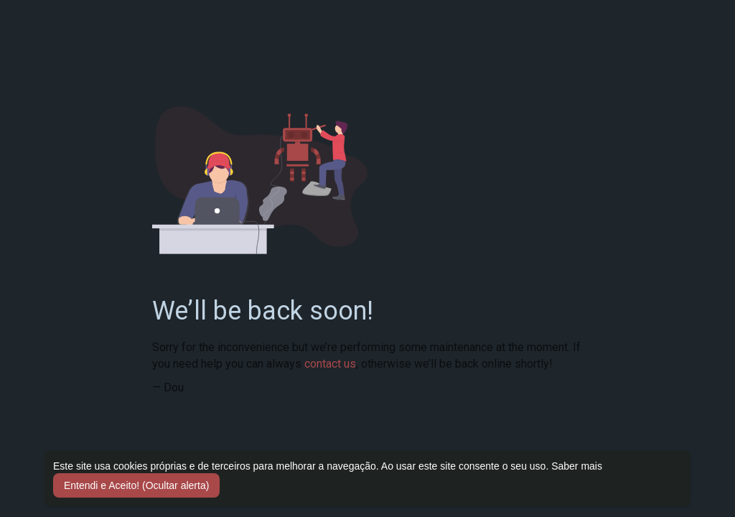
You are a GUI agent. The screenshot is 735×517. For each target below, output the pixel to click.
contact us (330, 364)
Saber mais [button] (576, 466)
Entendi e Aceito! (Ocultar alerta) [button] (136, 485)
